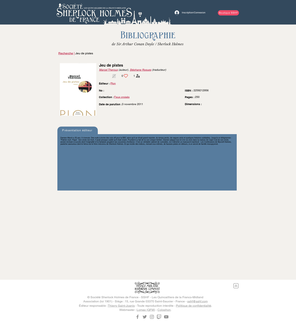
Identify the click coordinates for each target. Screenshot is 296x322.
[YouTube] (166, 317)
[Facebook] (137, 317)
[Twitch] (159, 317)
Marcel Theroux (108, 69)
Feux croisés (122, 96)
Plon (113, 83)
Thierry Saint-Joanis (121, 305)
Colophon (164, 310)
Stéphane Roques (140, 69)
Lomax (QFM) (146, 310)
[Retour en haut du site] (236, 286)
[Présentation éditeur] (77, 130)
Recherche (65, 53)
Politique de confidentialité (193, 305)
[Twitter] (144, 317)
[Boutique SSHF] (228, 12)
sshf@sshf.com (197, 301)
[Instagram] (152, 317)
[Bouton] (94, 12)
